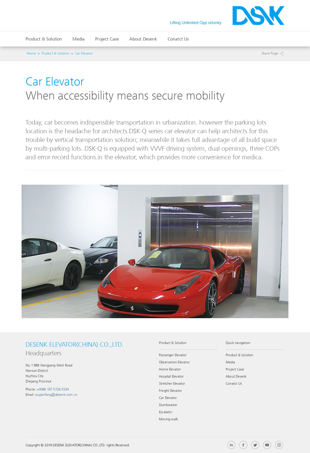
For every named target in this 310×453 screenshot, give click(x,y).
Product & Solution (44, 39)
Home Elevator (170, 369)
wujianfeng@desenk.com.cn (56, 395)
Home (31, 53)
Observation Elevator (174, 362)
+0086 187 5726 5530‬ (53, 389)
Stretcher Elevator (172, 384)
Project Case (107, 39)
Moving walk (168, 419)
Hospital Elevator (171, 376)
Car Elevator (84, 53)
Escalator (165, 412)
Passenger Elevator (173, 355)
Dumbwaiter (168, 405)
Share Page (270, 53)
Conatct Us (178, 39)
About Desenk (143, 39)
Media (78, 39)
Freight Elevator (170, 391)
